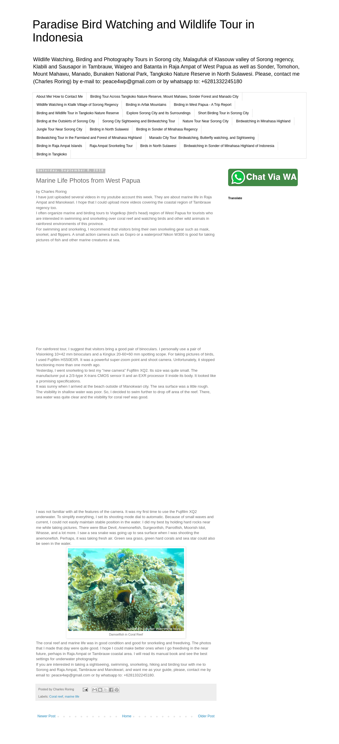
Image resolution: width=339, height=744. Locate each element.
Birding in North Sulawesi (109, 129)
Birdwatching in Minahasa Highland (263, 121)
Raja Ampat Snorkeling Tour (111, 146)
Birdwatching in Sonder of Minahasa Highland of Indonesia (229, 146)
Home (126, 716)
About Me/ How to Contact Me (59, 97)
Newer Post (46, 716)
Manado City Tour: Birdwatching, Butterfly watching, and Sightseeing (202, 138)
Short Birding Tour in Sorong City (223, 113)
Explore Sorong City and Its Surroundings (159, 113)
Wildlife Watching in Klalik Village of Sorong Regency (77, 105)
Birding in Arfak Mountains (146, 105)
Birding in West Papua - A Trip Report (203, 105)
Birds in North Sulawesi (158, 146)
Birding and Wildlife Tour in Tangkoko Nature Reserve (78, 113)
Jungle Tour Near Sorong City (59, 129)
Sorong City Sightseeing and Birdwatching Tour (138, 121)
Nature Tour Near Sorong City (205, 121)
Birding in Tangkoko (52, 154)
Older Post (206, 716)
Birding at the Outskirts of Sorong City (66, 121)
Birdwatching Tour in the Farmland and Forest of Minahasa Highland (89, 138)
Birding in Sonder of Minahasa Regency (166, 129)
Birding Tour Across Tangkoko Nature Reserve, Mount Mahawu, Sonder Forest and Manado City (164, 97)
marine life (72, 696)
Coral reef (56, 696)
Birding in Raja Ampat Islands (59, 146)
